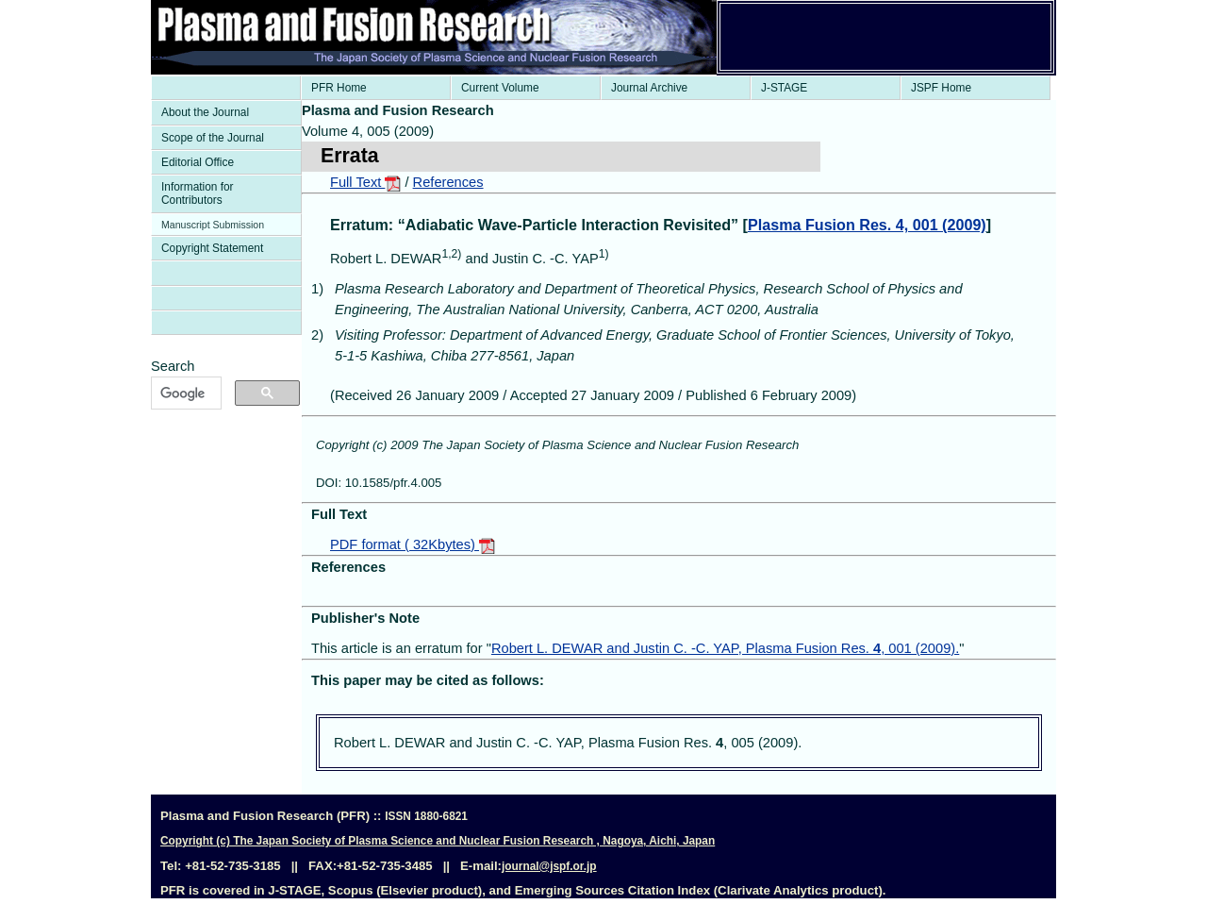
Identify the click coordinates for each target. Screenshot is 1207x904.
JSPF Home (941, 87)
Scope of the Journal (212, 137)
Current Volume (500, 87)
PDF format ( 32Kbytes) (412, 544)
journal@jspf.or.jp (549, 866)
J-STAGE (784, 87)
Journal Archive (649, 87)
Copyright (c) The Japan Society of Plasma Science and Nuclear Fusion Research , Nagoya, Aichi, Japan (437, 840)
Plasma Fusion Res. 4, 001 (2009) (867, 224)
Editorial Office (197, 162)
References (448, 182)
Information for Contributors (197, 193)
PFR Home (339, 87)
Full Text (365, 182)
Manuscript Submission (212, 224)
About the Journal (205, 112)
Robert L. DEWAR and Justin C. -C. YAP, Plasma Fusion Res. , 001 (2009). (725, 648)
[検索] (184, 393)
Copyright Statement (212, 248)
